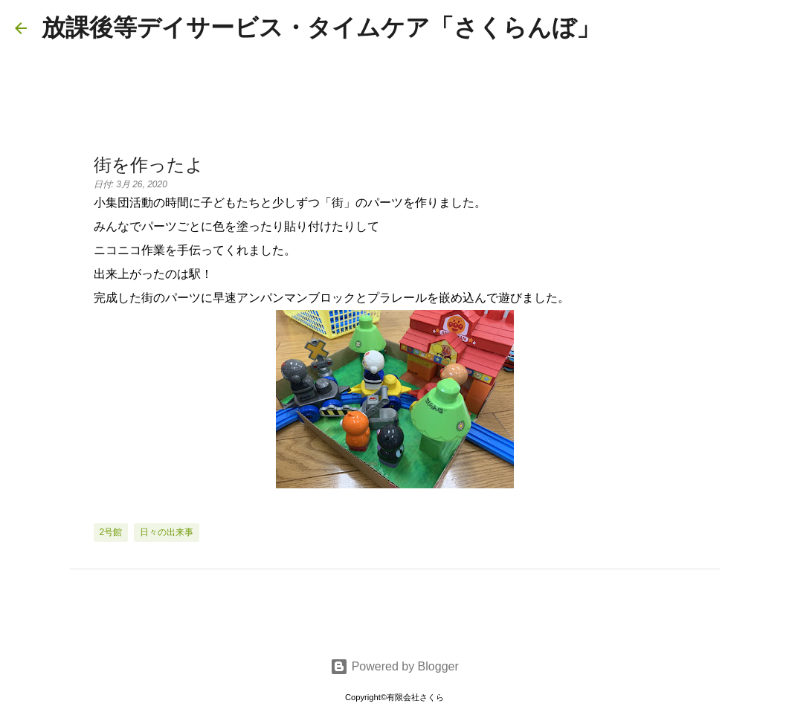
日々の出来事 (166, 532)
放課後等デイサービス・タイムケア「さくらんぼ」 (321, 27)
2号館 (111, 532)
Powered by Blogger (394, 666)
